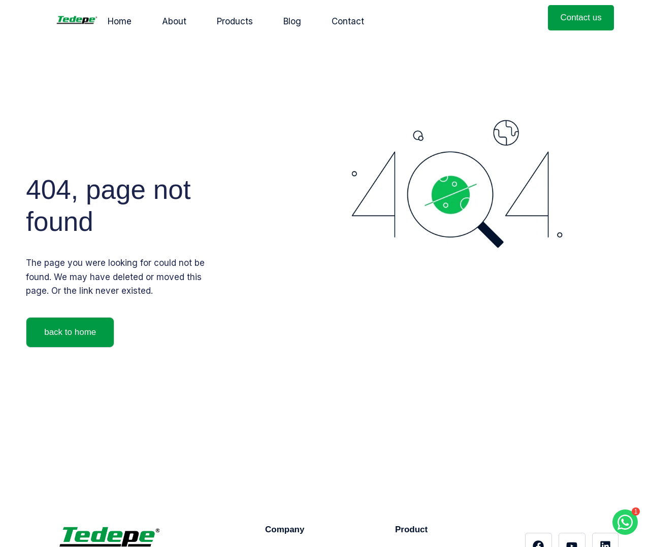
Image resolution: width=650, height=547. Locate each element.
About (174, 21)
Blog (292, 21)
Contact (348, 21)
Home (120, 21)
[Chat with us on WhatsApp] (625, 522)
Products (235, 21)
